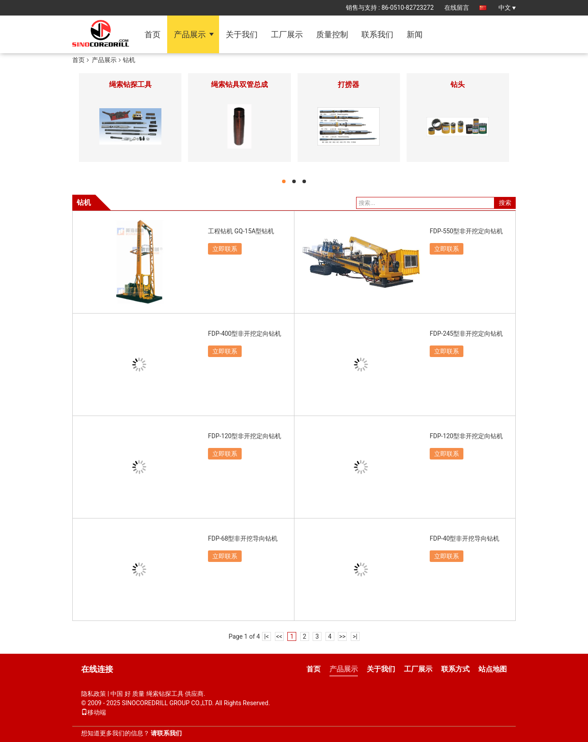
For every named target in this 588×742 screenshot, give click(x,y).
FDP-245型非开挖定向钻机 (466, 333)
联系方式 (455, 669)
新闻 (415, 34)
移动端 (93, 712)
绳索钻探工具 (130, 84)
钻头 (458, 84)
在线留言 (456, 7)
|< (266, 636)
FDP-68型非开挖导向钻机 (243, 538)
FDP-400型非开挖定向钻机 (244, 333)
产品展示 (190, 34)
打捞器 (348, 84)
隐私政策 (93, 693)
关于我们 (242, 34)
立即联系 (224, 248)
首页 (153, 34)
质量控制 (332, 34)
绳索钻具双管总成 (239, 84)
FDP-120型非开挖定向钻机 (244, 436)
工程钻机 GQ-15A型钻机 (241, 231)
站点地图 (492, 669)
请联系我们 (166, 733)
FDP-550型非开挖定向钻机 (466, 231)
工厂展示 (287, 34)
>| (355, 636)
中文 (507, 7)
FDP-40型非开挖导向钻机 (464, 538)
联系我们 (377, 34)
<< (279, 636)
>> (342, 636)
